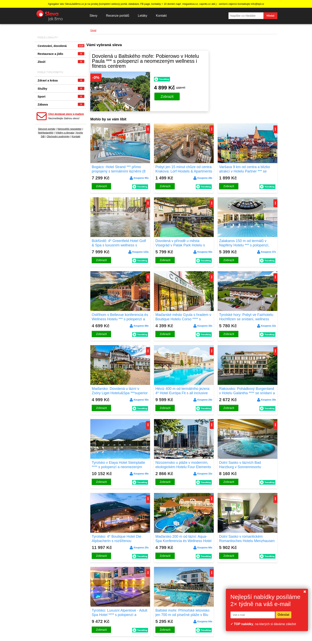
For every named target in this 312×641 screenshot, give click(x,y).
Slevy (93, 15)
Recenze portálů (117, 15)
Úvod (93, 30)
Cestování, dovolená (61, 45)
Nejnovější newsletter (70, 128)
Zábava (61, 104)
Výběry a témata (65, 132)
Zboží (61, 61)
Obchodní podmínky (58, 136)
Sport (61, 96)
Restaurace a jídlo (61, 53)
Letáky (142, 15)
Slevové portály (47, 128)
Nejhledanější (46, 132)
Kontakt (161, 15)
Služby (61, 88)
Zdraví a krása (61, 80)
